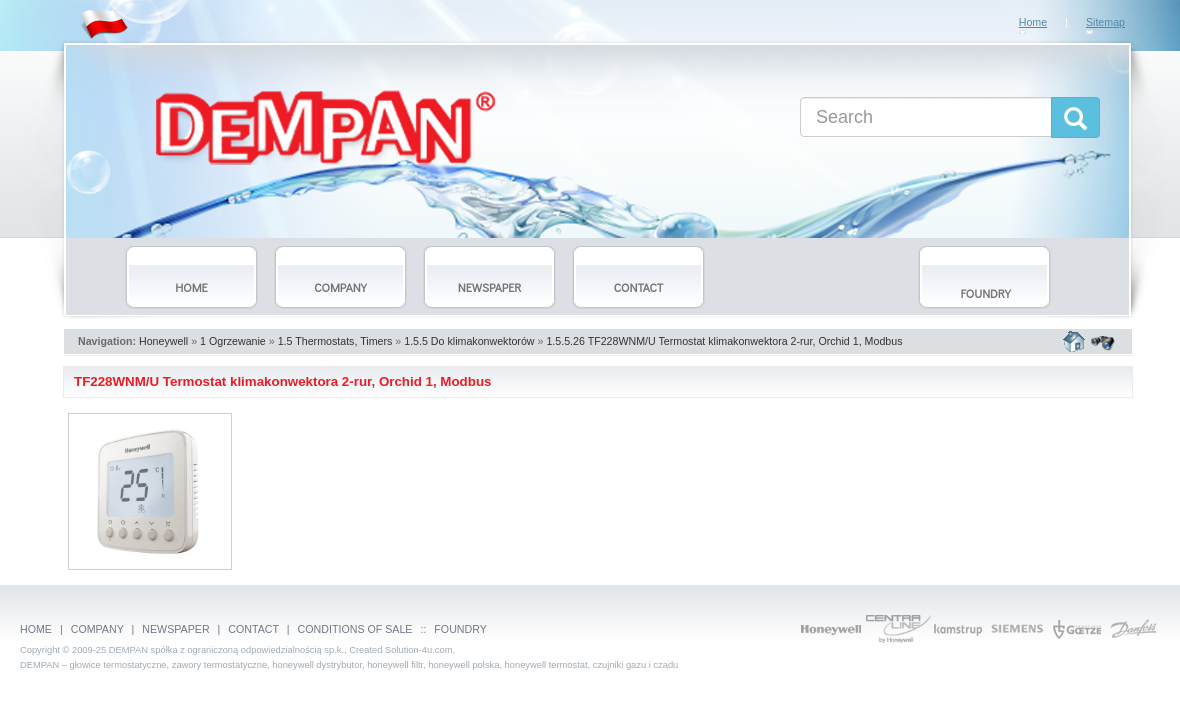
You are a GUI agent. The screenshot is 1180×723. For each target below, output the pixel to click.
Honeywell (163, 341)
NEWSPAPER (175, 629)
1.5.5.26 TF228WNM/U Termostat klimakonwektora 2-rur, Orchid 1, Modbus (724, 341)
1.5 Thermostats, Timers (335, 341)
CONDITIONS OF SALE (355, 629)
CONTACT (253, 629)
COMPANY (97, 629)
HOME (36, 629)
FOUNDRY (460, 629)
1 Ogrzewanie (233, 341)
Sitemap (1105, 22)
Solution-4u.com (418, 650)
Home (1033, 22)
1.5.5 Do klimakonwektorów (469, 341)
